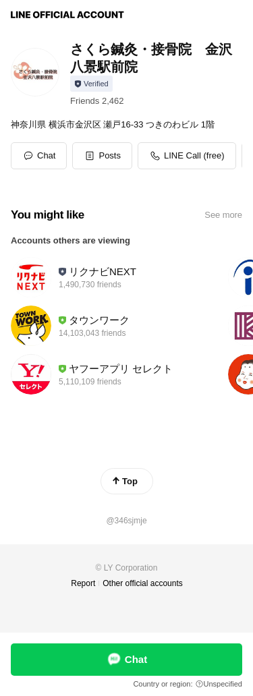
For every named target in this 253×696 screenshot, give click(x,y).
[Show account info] (91, 84)
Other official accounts (143, 583)
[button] (102, 155)
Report (83, 583)
